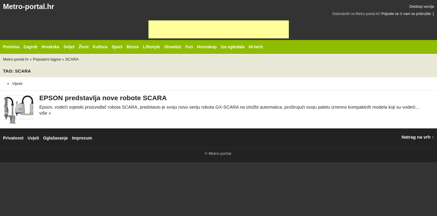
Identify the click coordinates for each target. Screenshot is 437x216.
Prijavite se (390, 14)
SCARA (72, 59)
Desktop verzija (421, 6)
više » (45, 113)
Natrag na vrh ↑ (418, 137)
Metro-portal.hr (28, 6)
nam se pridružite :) (418, 14)
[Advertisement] (218, 29)
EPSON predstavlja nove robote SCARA (103, 98)
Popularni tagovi (47, 59)
